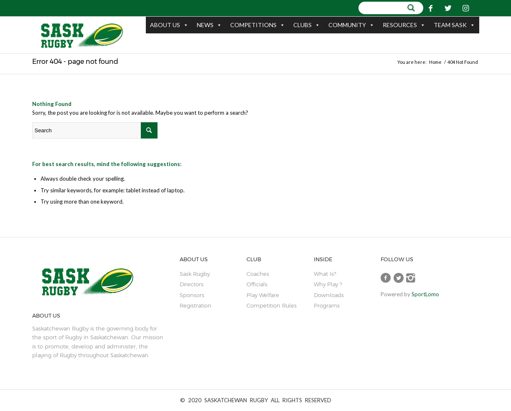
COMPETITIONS (257, 25)
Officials (257, 284)
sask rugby (195, 273)
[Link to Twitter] (448, 8)
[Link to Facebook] (430, 8)
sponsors (192, 295)
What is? (325, 273)
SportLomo (425, 294)
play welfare (263, 295)
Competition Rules (272, 305)
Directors (191, 284)
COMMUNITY (351, 25)
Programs (327, 305)
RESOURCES (404, 25)
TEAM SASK (454, 25)
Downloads (329, 295)
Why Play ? (328, 284)
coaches (258, 273)
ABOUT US (169, 25)
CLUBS (306, 25)
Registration (195, 305)
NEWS (209, 25)
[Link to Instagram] (465, 8)
